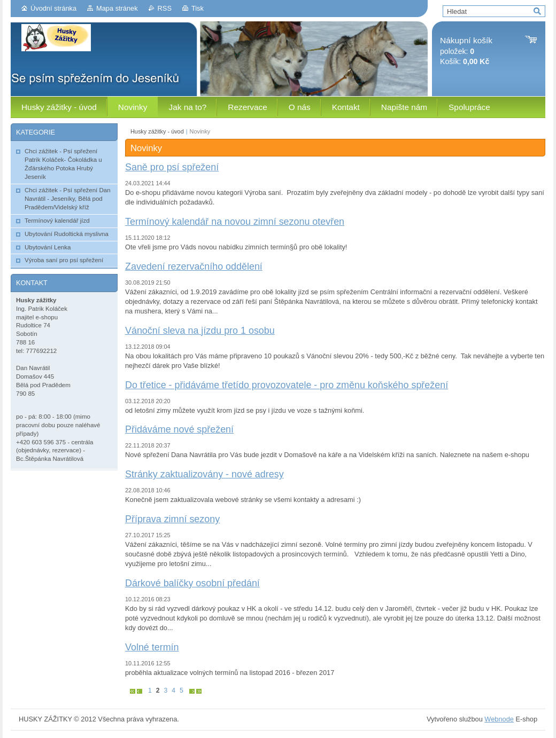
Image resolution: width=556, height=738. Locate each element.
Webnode (499, 719)
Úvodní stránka (53, 8)
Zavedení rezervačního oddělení (193, 266)
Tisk (197, 8)
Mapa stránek (117, 8)
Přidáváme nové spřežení (179, 429)
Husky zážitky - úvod (157, 131)
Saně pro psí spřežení (172, 167)
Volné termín (152, 647)
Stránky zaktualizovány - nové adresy (204, 474)
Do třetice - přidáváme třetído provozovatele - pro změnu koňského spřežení (286, 385)
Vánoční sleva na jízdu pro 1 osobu (200, 330)
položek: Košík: (466, 51)
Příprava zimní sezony (172, 519)
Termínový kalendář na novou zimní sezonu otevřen (234, 221)
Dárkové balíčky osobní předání (192, 583)
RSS (165, 8)
